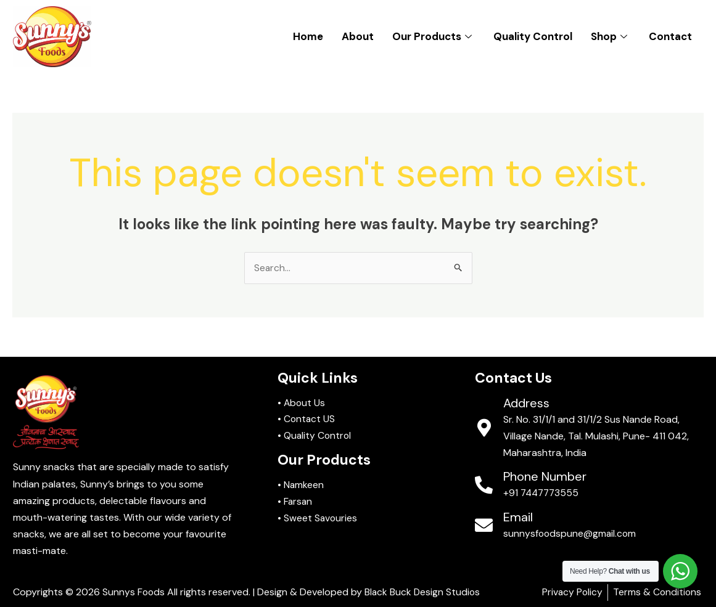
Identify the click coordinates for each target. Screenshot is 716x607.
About (358, 36)
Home (308, 36)
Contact (670, 36)
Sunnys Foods (134, 592)
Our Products (433, 36)
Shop (610, 36)
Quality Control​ (532, 36)
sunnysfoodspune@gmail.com (570, 533)
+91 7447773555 (542, 493)
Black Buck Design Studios (424, 592)
